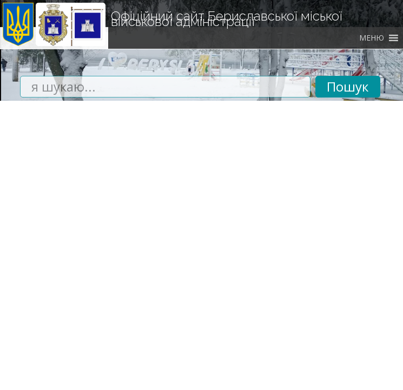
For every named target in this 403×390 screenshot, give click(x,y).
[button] (371, 38)
